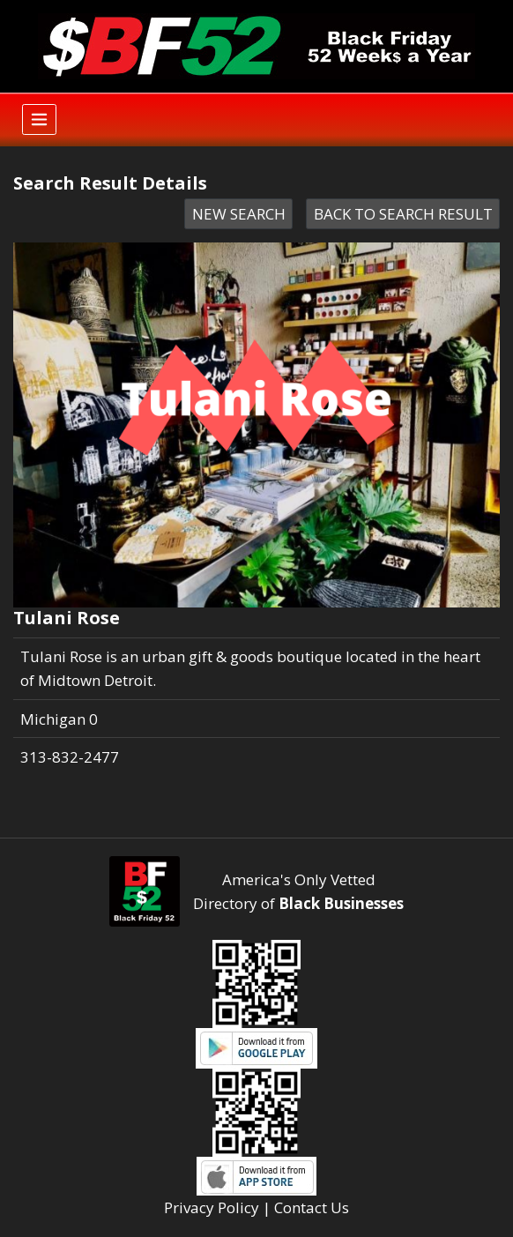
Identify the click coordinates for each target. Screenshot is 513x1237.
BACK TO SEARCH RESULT (403, 214)
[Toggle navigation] (39, 119)
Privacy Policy (211, 1207)
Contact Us (311, 1207)
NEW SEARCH (239, 214)
